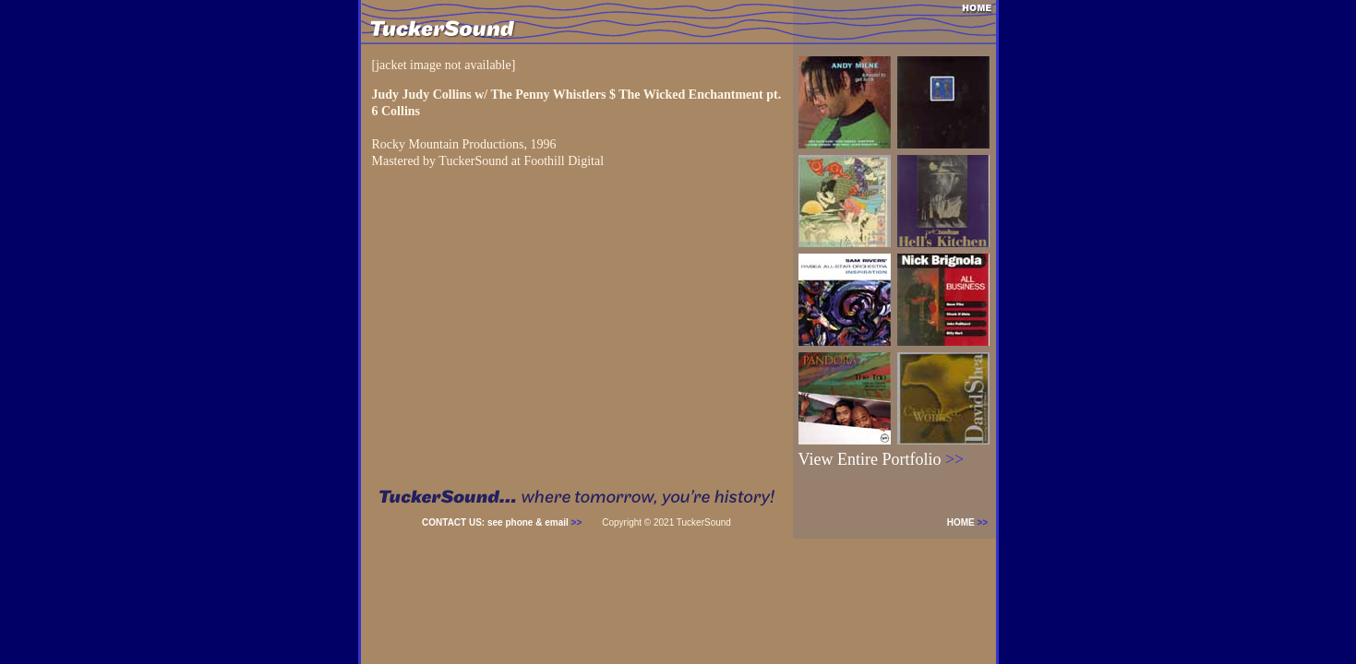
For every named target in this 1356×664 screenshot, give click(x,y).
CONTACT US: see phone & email (502, 522)
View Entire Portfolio (881, 459)
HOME (971, 522)
